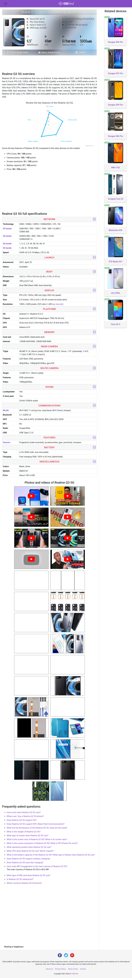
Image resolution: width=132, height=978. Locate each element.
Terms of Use (73, 969)
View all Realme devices (49, 52)
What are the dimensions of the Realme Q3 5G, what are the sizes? (37, 828)
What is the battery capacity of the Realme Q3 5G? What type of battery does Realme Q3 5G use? (51, 855)
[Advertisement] (49, 63)
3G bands (7, 236)
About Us (49, 969)
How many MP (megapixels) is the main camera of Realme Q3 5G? (37, 866)
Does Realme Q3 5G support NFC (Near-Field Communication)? (35, 824)
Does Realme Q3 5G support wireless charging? (28, 858)
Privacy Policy (60, 969)
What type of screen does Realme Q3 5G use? (27, 835)
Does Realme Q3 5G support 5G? (22, 820)
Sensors (6, 442)
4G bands (7, 243)
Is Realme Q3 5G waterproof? (20, 879)
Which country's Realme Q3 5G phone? (24, 883)
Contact (83, 969)
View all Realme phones (17, 52)
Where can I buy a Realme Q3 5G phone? (25, 816)
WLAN (6, 410)
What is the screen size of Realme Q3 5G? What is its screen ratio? (37, 839)
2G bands (7, 228)
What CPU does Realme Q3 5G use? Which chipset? (30, 851)
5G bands (7, 248)
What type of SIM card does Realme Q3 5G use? (28, 875)
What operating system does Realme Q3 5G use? (29, 847)
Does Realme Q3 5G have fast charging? (25, 862)
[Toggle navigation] (5, 3)
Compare (81, 52)
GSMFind (74, 974)
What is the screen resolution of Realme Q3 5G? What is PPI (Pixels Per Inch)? (42, 843)
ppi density (58, 304)
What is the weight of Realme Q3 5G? (23, 831)
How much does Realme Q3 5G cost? (24, 812)
